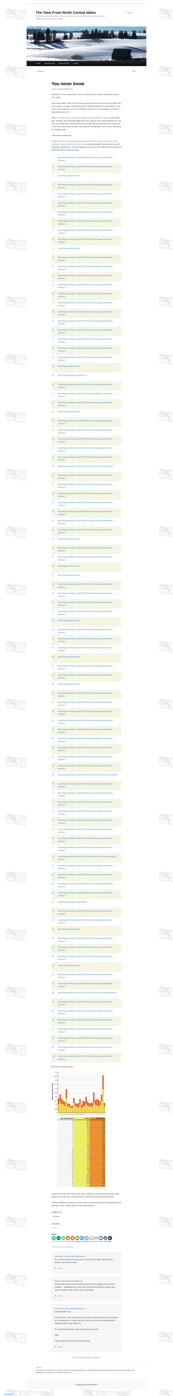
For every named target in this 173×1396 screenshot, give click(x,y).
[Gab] (54, 1238)
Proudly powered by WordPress (86, 1385)
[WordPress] (105, 1238)
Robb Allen (58, 1256)
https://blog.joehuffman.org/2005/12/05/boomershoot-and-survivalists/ (85, 466)
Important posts (49, 63)
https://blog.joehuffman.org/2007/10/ (72, 375)
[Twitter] (86, 1238)
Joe (71, 89)
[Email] (77, 1238)
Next (134, 71)
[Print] (72, 1238)
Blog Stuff (70, 1241)
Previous (40, 71)
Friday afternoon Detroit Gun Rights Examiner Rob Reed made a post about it (82, 141)
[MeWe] (58, 1238)
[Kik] (110, 1238)
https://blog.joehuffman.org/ (69, 176)
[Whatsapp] (63, 1238)
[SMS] (91, 1238)
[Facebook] (82, 1238)
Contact (75, 63)
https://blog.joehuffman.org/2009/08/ (72, 902)
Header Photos (64, 63)
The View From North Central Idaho (66, 13)
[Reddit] (68, 1238)
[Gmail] (96, 1238)
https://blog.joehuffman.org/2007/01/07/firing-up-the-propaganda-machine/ (87, 993)
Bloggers (78, 1241)
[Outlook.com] (100, 1238)
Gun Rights (86, 1241)
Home (38, 63)
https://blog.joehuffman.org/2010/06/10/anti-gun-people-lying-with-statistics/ (88, 775)
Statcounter (8, 1394)
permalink (108, 1241)
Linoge (57, 1281)
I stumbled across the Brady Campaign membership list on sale (82, 118)
